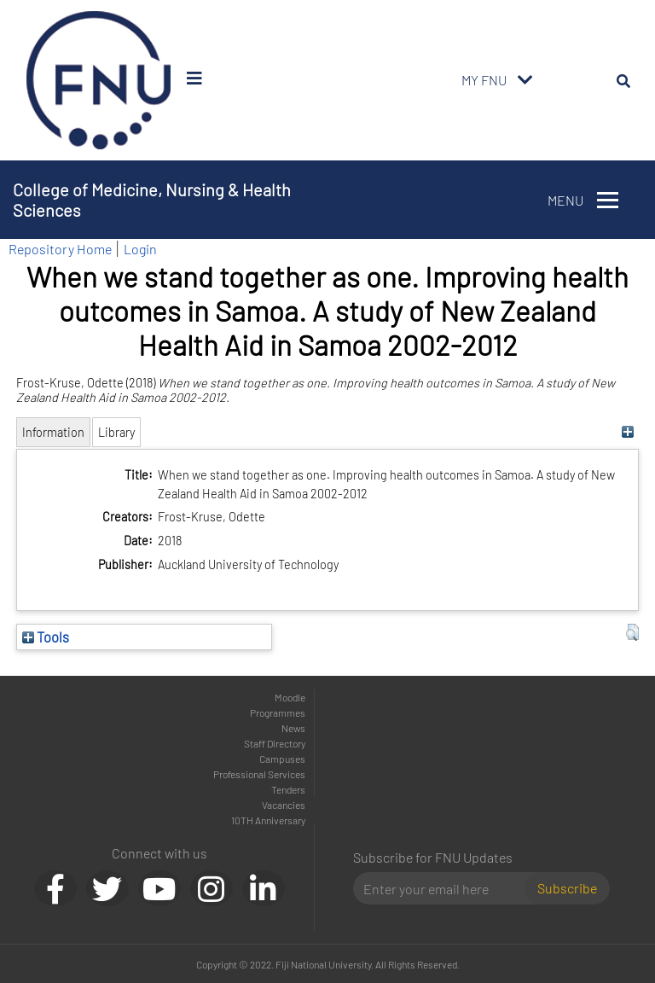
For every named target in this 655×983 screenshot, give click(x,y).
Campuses (282, 759)
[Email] (445, 888)
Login (140, 249)
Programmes (277, 712)
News (293, 728)
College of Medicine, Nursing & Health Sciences (152, 199)
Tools (45, 636)
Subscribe (567, 888)
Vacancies (283, 805)
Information (53, 432)
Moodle (290, 697)
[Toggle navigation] (525, 80)
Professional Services (259, 774)
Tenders (288, 789)
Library (116, 432)
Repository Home (60, 249)
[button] (632, 632)
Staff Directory (274, 743)
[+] (628, 432)
